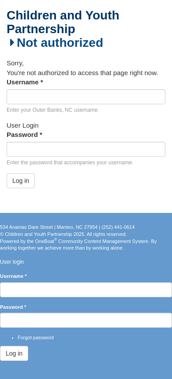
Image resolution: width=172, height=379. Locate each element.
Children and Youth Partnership (63, 22)
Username (25, 82)
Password (24, 134)
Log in (20, 180)
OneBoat (46, 241)
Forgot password (36, 337)
